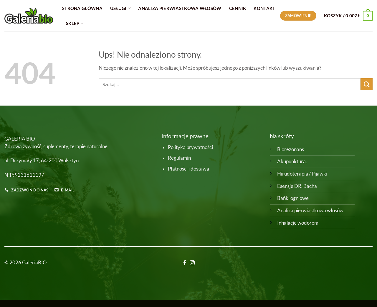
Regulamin (179, 158)
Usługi (120, 8)
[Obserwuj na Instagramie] (192, 263)
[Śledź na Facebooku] (184, 263)
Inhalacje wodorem (297, 223)
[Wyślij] (367, 84)
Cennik (237, 8)
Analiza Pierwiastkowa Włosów (179, 8)
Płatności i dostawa (188, 169)
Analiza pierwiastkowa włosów (310, 210)
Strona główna (82, 8)
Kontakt (264, 8)
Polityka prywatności (190, 147)
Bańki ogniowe (293, 198)
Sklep (74, 23)
